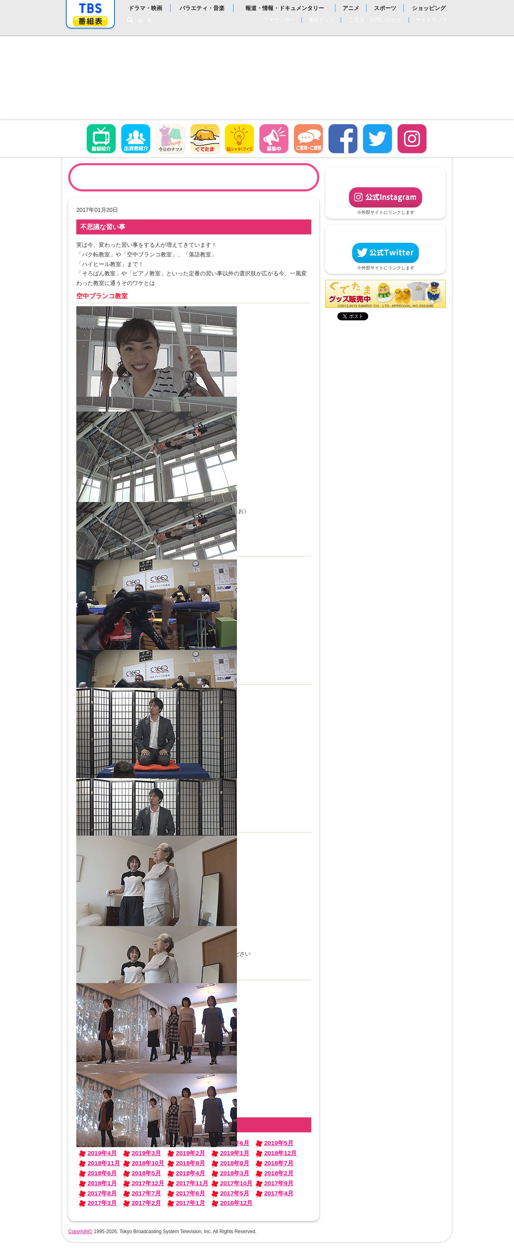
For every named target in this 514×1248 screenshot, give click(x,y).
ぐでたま (204, 138)
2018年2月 (279, 1173)
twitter (377, 138)
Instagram (412, 138)
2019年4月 (102, 1153)
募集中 (273, 138)
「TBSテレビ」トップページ (90, 8)
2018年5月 (146, 1173)
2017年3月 (102, 1202)
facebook (342, 138)
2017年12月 (148, 1183)
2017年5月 (234, 1193)
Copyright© (80, 1231)
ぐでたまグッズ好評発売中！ (385, 294)
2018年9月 (190, 1163)
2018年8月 (234, 1163)
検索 (147, 20)
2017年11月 (192, 1183)
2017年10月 (236, 1183)
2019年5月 (279, 1142)
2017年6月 (190, 1193)
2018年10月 (148, 1163)
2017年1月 (190, 1202)
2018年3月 (234, 1173)
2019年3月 (146, 1153)
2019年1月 (234, 1153)
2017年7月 (146, 1193)
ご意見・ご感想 (308, 138)
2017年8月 (102, 1193)
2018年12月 (280, 1153)
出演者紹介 (135, 138)
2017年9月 (279, 1183)
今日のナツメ (170, 138)
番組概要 (101, 138)
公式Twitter (385, 253)
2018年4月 (190, 1173)
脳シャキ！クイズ (239, 138)
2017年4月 (279, 1193)
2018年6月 (102, 1173)
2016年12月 (236, 1202)
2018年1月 (102, 1183)
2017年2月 (146, 1202)
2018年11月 (104, 1163)
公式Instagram (385, 197)
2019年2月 (190, 1153)
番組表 (90, 21)
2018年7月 (279, 1163)
